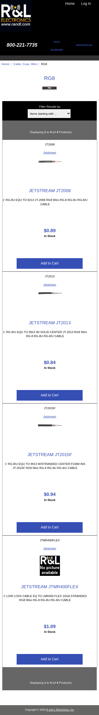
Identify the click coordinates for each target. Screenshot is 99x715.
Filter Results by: (50, 106)
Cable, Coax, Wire (25, 64)
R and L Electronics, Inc (60, 709)
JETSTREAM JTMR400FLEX (49, 586)
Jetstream (49, 152)
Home (70, 4)
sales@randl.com (84, 45)
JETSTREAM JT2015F (49, 454)
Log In (86, 4)
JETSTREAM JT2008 (50, 190)
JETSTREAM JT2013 (50, 322)
